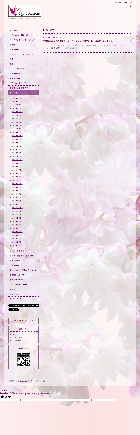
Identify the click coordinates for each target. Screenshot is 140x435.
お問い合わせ (15, 261)
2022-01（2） (17, 204)
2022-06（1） (17, 187)
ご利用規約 (14, 265)
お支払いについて (17, 275)
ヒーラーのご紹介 (17, 251)
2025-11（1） (17, 118)
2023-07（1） (17, 163)
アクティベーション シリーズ (21, 54)
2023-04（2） (17, 170)
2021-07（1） (17, 225)
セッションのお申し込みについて (23, 270)
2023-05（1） (17, 166)
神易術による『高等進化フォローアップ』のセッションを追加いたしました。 (79, 41)
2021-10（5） (17, 214)
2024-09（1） (17, 139)
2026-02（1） (17, 108)
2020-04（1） (17, 245)
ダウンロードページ (18, 83)
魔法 (11, 64)
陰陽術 (12, 45)
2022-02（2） (17, 201)
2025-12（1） (17, 115)
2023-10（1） (17, 160)
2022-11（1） (17, 177)
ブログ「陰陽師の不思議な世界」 (23, 256)
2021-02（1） (17, 238)
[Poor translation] (7, 397)
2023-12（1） (17, 156)
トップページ (15, 30)
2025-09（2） (17, 122)
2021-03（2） (17, 235)
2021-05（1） (17, 232)
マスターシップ (16, 74)
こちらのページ (58, 48)
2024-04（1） (17, 149)
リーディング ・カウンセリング (22, 40)
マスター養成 (15, 78)
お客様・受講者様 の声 (19, 88)
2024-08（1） (17, 142)
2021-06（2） (17, 228)
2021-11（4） (17, 211)
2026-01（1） (17, 112)
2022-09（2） (17, 184)
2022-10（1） (17, 180)
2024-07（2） (17, 146)
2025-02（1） (17, 132)
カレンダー (14, 289)
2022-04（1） (17, 194)
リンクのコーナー (17, 294)
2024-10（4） (17, 136)
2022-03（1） (17, 197)
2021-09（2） (17, 218)
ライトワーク (15, 50)
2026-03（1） (17, 105)
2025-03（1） (17, 129)
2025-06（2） (17, 125)
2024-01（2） (17, 153)
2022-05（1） (17, 190)
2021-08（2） (17, 221)
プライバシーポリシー (19, 285)
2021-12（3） (17, 208)
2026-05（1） (17, 98)
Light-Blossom (21, 381)
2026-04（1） (17, 101)
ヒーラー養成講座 (17, 69)
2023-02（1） (17, 173)
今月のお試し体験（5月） (20, 35)
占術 (11, 59)
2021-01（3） (17, 242)
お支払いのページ (17, 280)
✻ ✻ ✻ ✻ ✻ (17, 299)
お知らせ (13, 93)
